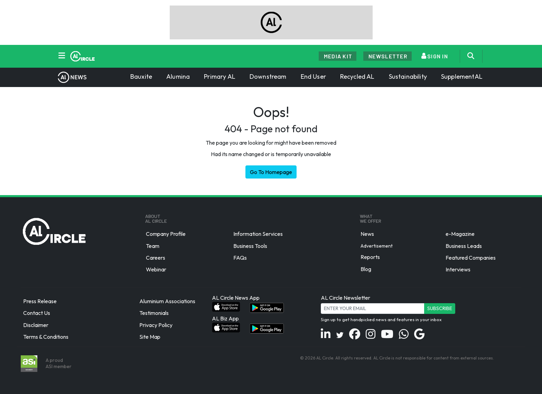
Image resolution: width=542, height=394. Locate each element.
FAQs (240, 257)
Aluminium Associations (167, 301)
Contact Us (36, 313)
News (367, 234)
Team (152, 245)
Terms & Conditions (45, 336)
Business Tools (250, 245)
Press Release (40, 301)
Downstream (268, 76)
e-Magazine (460, 234)
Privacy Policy (155, 324)
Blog (366, 269)
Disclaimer (35, 324)
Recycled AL (357, 76)
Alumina (178, 76)
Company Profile (166, 234)
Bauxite (141, 76)
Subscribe (439, 308)
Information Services (258, 234)
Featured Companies (471, 257)
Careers (155, 257)
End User (313, 76)
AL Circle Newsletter (345, 297)
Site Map (149, 336)
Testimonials (154, 313)
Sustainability (408, 76)
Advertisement (377, 245)
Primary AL (219, 76)
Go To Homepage (271, 172)
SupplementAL (462, 76)
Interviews (458, 269)
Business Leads (464, 245)
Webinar (156, 269)
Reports (370, 257)
